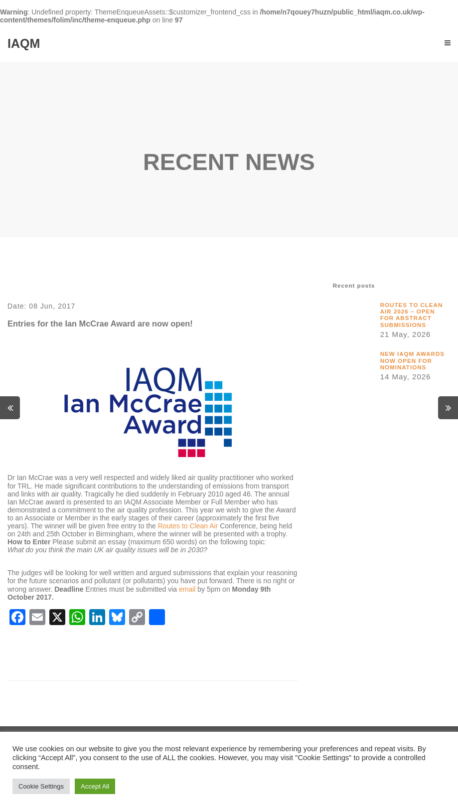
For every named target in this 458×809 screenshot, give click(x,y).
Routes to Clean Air (188, 526)
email (187, 589)
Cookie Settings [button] (41, 786)
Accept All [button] (95, 786)
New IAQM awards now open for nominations (412, 360)
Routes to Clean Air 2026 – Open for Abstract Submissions (411, 315)
